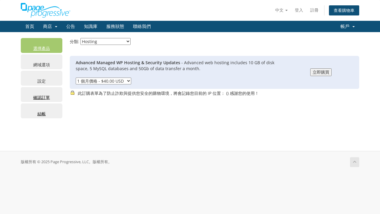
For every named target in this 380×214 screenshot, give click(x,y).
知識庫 (90, 26)
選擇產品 (41, 48)
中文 (281, 10)
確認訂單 (41, 97)
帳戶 (348, 26)
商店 (50, 26)
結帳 (41, 114)
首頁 (29, 26)
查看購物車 (344, 10)
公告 (70, 26)
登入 (299, 10)
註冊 (314, 10)
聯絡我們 (142, 26)
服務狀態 (115, 26)
